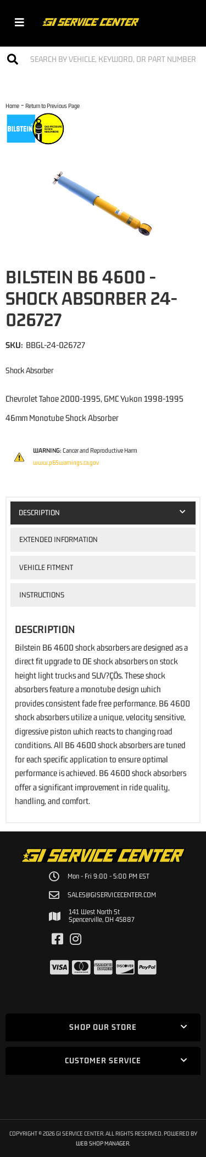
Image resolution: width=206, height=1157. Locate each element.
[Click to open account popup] (188, 22)
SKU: (14, 345)
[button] (103, 59)
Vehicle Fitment (46, 567)
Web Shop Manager (102, 1143)
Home (12, 105)
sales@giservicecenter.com (112, 895)
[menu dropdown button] (19, 22)
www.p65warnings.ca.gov (66, 462)
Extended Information (58, 539)
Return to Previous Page (52, 105)
